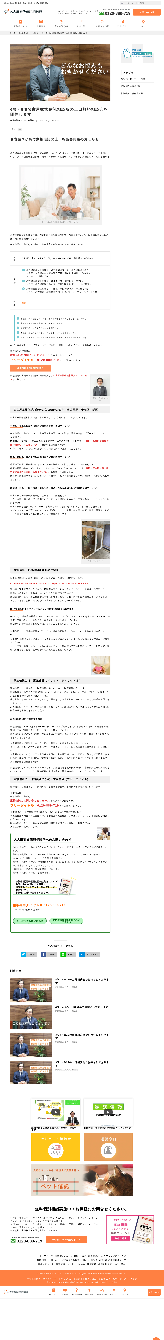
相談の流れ (94, 1255)
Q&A (83, 1255)
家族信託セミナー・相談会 (28, 33)
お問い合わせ (147, 12)
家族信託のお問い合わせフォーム (30, 355)
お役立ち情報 (102, 1290)
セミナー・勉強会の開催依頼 (81, 1263)
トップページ (46, 1255)
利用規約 (109, 1272)
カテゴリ (128, 72)
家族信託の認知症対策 (132, 93)
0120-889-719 (48, 360)
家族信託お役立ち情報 (75, 1259)
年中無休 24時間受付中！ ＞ (66, 1238)
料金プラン (107, 1255)
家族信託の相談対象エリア (112, 1259)
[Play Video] (55, 1111)
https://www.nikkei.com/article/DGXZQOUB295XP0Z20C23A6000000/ (49, 583)
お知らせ (92, 1259)
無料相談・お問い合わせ (49, 1259)
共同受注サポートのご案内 (111, 1263)
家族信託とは (62, 1255)
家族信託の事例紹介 (131, 86)
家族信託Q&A (77, 1290)
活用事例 (74, 1255)
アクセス (119, 1255)
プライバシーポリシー (96, 1272)
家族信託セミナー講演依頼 (51, 1263)
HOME (12, 33)
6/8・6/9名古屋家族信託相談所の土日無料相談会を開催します (64, 33)
